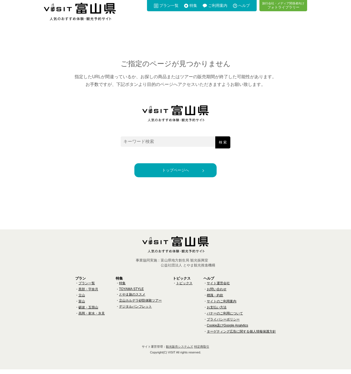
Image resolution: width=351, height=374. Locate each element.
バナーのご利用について (225, 318)
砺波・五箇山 (88, 312)
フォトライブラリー (283, 5)
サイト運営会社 (218, 288)
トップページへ (175, 172)
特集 (193, 5)
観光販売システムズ (179, 351)
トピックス (184, 288)
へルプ (244, 5)
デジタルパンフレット (135, 311)
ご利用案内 (217, 5)
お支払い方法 (217, 312)
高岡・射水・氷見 (91, 318)
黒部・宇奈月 (88, 294)
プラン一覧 (169, 5)
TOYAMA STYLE (131, 294)
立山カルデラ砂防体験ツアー (140, 305)
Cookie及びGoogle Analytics (227, 330)
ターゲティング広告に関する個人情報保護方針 (241, 336)
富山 (81, 306)
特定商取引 (201, 351)
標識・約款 (215, 300)
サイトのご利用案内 (221, 306)
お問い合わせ (217, 294)
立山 (81, 300)
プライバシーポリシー (223, 324)
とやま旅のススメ (132, 299)
